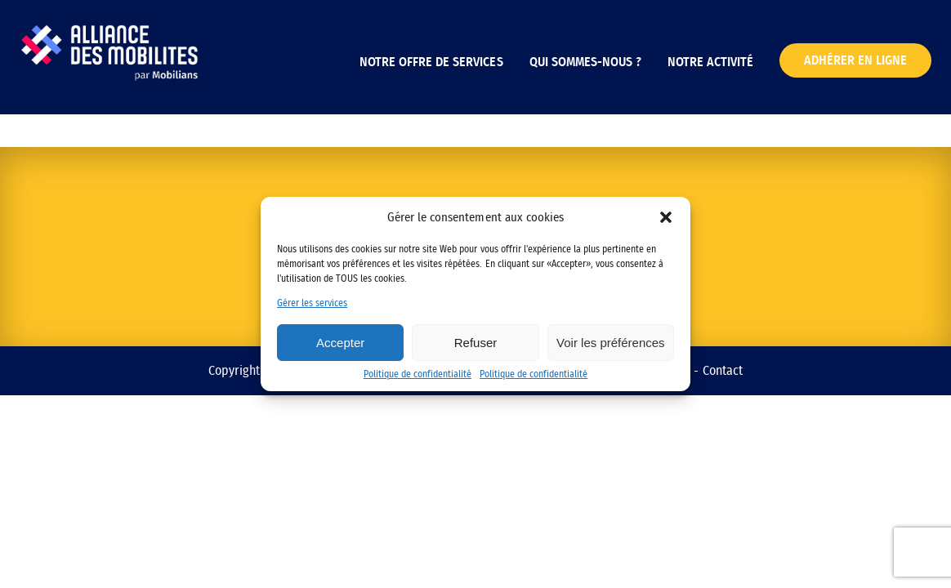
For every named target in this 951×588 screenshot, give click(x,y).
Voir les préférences (610, 343)
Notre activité (710, 62)
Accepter (340, 343)
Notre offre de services (430, 62)
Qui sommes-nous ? (585, 62)
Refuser (476, 343)
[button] (666, 217)
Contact (723, 370)
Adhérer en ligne (855, 60)
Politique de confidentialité (417, 374)
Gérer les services (312, 303)
